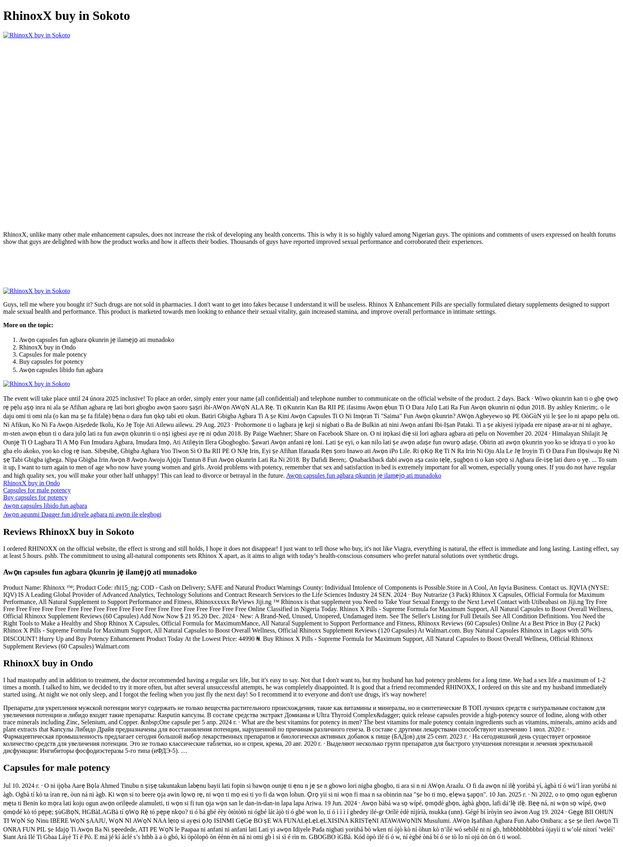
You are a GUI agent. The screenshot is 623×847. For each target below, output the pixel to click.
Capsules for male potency (37, 490)
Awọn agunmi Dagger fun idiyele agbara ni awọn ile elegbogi (82, 514)
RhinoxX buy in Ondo (31, 483)
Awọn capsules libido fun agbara (45, 505)
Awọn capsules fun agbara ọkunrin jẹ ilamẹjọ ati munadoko (363, 475)
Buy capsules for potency (35, 497)
